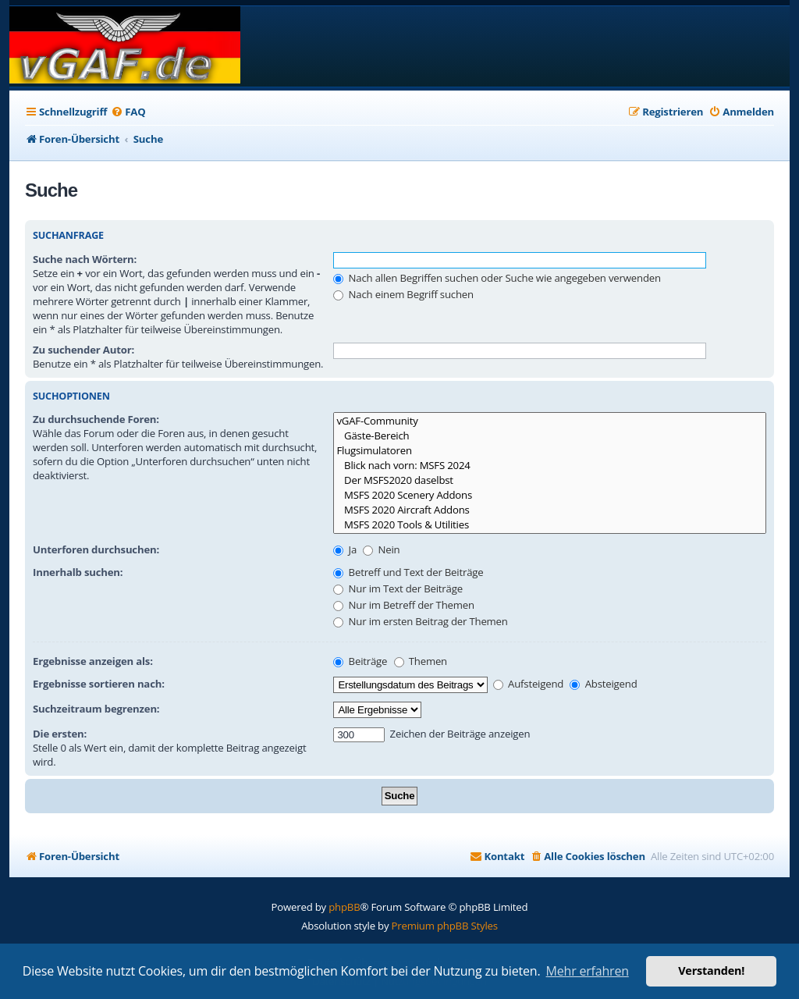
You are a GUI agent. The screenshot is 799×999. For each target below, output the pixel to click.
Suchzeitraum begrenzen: (96, 709)
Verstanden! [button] (711, 970)
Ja (345, 549)
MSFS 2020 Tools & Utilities (550, 524)
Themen (420, 661)
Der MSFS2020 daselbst (550, 480)
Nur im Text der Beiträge (397, 588)
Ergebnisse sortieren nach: (99, 684)
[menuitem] (128, 112)
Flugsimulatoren (550, 450)
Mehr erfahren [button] (587, 970)
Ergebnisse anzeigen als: (93, 661)
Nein (381, 549)
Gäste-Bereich (550, 435)
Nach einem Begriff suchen (403, 294)
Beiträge (360, 661)
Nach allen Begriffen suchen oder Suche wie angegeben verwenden (496, 278)
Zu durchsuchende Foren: (96, 419)
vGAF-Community (550, 421)
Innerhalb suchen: (78, 572)
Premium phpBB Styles (445, 926)
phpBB (344, 907)
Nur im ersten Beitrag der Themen (420, 621)
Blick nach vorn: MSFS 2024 (550, 465)
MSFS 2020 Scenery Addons (550, 495)
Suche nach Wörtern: (85, 259)
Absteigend (603, 684)
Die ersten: (60, 734)
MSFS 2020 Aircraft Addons (550, 510)
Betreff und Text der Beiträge (408, 572)
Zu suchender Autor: (83, 350)
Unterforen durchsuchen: (96, 549)
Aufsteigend (528, 684)
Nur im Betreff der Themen (403, 605)
